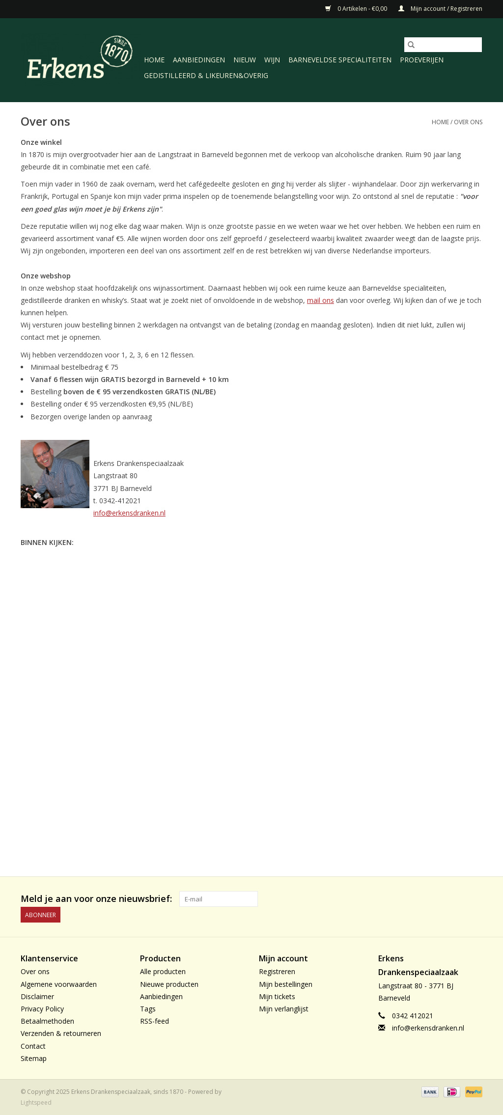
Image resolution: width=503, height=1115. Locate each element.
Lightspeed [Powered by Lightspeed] (36, 1102)
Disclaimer (37, 996)
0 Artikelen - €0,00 (357, 8)
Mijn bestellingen (285, 984)
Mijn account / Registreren (440, 8)
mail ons (320, 300)
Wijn (272, 59)
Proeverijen (422, 59)
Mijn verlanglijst (283, 1008)
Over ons (468, 122)
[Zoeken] (443, 45)
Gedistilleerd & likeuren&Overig (206, 75)
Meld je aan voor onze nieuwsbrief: (96, 899)
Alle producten (163, 971)
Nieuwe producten (169, 984)
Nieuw (244, 59)
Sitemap (34, 1058)
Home (154, 59)
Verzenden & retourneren (61, 1033)
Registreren (277, 971)
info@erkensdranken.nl (129, 512)
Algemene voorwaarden (59, 984)
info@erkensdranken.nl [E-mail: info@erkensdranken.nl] (428, 1028)
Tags (148, 1008)
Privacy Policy (42, 1008)
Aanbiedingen (199, 59)
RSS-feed (154, 1021)
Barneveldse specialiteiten (339, 59)
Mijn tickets (277, 996)
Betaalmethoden (47, 1021)
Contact (33, 1046)
